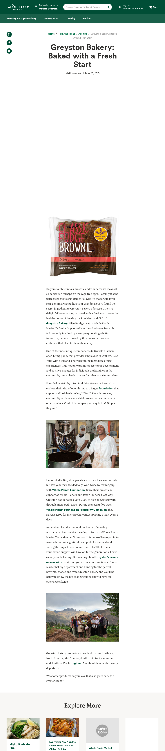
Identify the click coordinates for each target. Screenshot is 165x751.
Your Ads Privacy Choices (66, 739)
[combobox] (85, 7)
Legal (141, 739)
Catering (11, 696)
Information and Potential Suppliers (99, 696)
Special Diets (14, 713)
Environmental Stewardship (58, 696)
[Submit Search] (108, 7)
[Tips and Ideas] (66, 34)
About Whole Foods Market (94, 679)
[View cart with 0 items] (153, 7)
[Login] (131, 7)
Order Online (14, 724)
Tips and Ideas (15, 718)
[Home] (51, 34)
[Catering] (71, 18)
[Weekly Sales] (51, 18)
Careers (83, 701)
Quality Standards (53, 685)
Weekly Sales (14, 690)
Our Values (85, 685)
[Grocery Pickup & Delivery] (21, 18)
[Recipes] (87, 18)
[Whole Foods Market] (18, 7)
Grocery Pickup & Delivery (21, 679)
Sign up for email (144, 713)
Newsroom (85, 707)
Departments (86, 690)
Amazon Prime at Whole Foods (24, 701)
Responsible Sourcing (55, 679)
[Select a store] (46, 7)
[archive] (82, 34)
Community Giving (53, 690)
